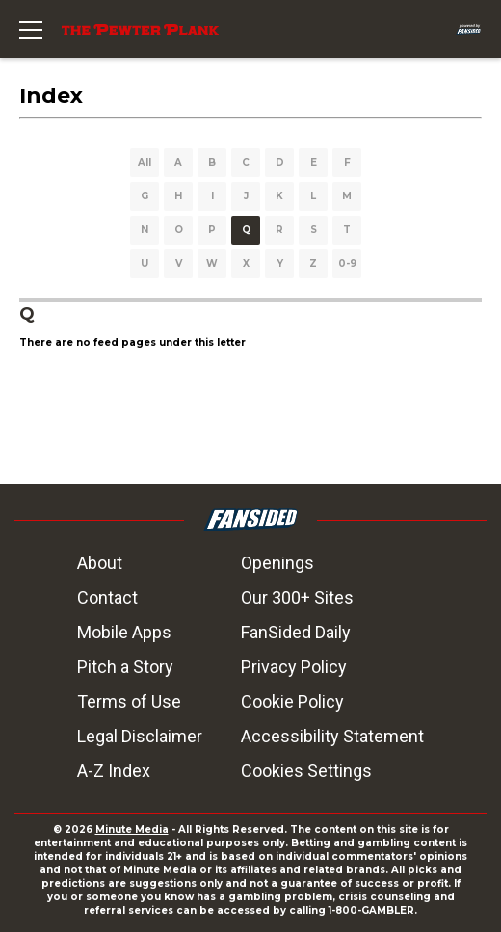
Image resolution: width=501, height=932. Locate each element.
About (99, 563)
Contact (107, 597)
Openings (277, 563)
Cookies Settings (306, 771)
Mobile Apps (124, 632)
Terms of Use (129, 701)
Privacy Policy (294, 667)
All (144, 162)
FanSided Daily (296, 632)
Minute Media (132, 829)
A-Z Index (113, 771)
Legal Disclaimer (139, 736)
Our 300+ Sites (297, 597)
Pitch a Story (125, 667)
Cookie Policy (292, 701)
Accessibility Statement (332, 736)
